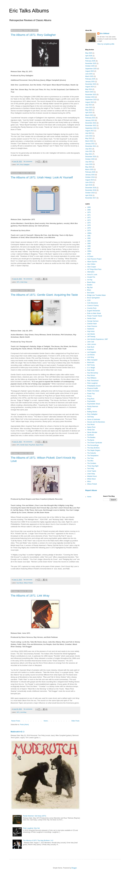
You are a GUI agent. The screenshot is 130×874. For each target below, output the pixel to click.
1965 (89, 207)
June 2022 (88, 136)
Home (46, 721)
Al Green (90, 256)
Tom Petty (90, 468)
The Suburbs (91, 453)
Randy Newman (92, 406)
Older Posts (75, 721)
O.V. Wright (91, 368)
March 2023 (89, 115)
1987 (89, 249)
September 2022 (91, 128)
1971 (18, 164)
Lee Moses (91, 355)
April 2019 (88, 185)
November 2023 (90, 94)
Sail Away (90, 417)
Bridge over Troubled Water (96, 295)
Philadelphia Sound (93, 386)
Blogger (74, 868)
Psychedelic (91, 401)
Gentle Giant (24, 445)
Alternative (90, 272)
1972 (89, 217)
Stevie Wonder (92, 432)
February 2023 (90, 118)
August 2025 (89, 71)
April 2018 (88, 195)
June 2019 (88, 182)
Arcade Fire (91, 277)
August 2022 (89, 131)
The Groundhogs (93, 445)
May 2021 (88, 154)
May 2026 (88, 53)
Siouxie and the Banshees (96, 422)
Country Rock (91, 308)
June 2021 (88, 151)
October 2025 (90, 66)
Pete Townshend (93, 380)
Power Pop (91, 393)
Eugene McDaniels (93, 311)
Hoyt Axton (91, 331)
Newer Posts (15, 721)
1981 (89, 236)
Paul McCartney (92, 373)
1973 (89, 220)
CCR (89, 300)
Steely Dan (91, 430)
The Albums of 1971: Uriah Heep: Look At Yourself (42, 177)
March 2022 (89, 141)
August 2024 (89, 87)
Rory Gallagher (25, 164)
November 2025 (90, 63)
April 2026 (88, 56)
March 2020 (89, 169)
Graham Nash (92, 324)
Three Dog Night (92, 466)
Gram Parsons (92, 326)
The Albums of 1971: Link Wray (30, 595)
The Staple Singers (93, 450)
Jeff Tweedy (91, 336)
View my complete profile (105, 44)
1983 (89, 241)
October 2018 (90, 193)
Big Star (90, 287)
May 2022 (88, 138)
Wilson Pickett (28, 583)
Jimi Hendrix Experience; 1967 (97, 339)
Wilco (89, 481)
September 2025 (91, 69)
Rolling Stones (92, 412)
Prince (89, 396)
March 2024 (89, 92)
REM (89, 409)
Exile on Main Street (94, 313)
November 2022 (90, 125)
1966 (89, 210)
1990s (89, 251)
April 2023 (88, 112)
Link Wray (23, 712)
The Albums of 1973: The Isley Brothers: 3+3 (38, 840)
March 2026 (89, 58)
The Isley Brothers (93, 448)
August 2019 (89, 180)
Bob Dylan (90, 293)
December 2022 (90, 123)
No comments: (28, 161)
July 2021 (88, 149)
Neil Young (90, 365)
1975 (89, 223)
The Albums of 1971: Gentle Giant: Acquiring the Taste (44, 294)
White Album (91, 479)
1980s (89, 233)
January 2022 (90, 144)
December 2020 (90, 156)
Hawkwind (90, 329)
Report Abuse (91, 490)
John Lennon (91, 344)
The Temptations (93, 455)
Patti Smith (91, 370)
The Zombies (91, 463)
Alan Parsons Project (94, 259)
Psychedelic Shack (93, 404)
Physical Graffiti (92, 388)
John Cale (90, 342)
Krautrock (90, 349)
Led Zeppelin (91, 352)
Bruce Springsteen (93, 298)
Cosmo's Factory (93, 305)
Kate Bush (90, 347)
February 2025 (90, 79)
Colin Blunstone (92, 303)
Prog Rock (32, 445)
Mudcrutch (90, 362)
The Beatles (91, 437)
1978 (89, 228)
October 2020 (90, 159)
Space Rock (39, 445)
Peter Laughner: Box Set (31, 828)
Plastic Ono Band (93, 391)
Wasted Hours (92, 476)
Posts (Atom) (24, 724)
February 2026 (90, 61)
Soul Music (20, 583)
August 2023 (89, 102)
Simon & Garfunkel (93, 419)
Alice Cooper (91, 267)
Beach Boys (91, 282)
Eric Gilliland (104, 33)
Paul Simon (91, 375)
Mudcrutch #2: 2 (17, 732)
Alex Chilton (91, 264)
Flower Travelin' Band (94, 316)
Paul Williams (91, 378)
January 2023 (90, 120)
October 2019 (90, 177)
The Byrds (90, 440)
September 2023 (91, 99)
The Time (90, 458)
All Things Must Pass (94, 269)
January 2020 (90, 175)
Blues (89, 290)
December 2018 (90, 188)
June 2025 (88, 74)
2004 (89, 254)
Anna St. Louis (92, 274)
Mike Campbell (92, 360)
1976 (89, 225)
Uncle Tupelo (91, 471)
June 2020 (88, 164)
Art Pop (89, 280)
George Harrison (93, 321)
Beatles (89, 285)
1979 (89, 230)
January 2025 (90, 81)
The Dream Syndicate (94, 443)
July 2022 (88, 133)
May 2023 (88, 110)
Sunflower (90, 435)
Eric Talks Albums (29, 10)
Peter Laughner (92, 383)
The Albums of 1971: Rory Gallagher (33, 34)
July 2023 (88, 105)
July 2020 (88, 162)
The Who (90, 461)
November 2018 (90, 190)
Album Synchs (92, 261)
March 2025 (89, 76)
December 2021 (90, 146)
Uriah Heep (23, 282)
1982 (89, 238)
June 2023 (88, 107)
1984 (89, 243)
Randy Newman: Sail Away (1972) (34, 816)
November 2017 (90, 198)
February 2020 (90, 172)
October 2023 (90, 97)
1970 (89, 212)
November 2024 (90, 84)
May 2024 (88, 89)
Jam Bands (91, 334)
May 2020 (88, 167)
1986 (89, 246)
